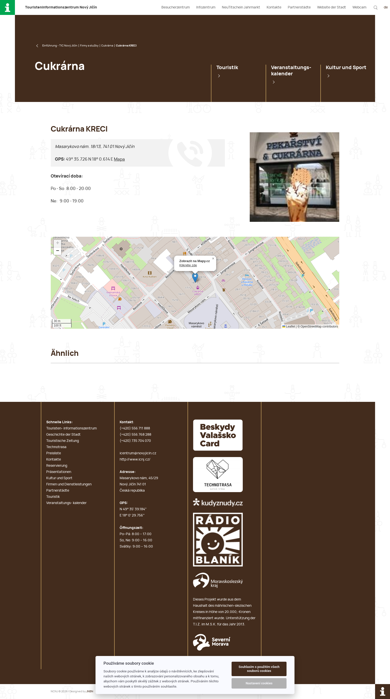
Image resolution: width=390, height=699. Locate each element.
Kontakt (126, 422)
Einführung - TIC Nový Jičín (59, 45)
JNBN (89, 691)
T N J (61, 7)
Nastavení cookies (259, 683)
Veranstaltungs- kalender (291, 70)
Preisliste (53, 453)
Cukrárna (107, 45)
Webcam (359, 7)
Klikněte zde (188, 265)
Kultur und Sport (346, 67)
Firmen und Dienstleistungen (69, 484)
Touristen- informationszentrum (71, 428)
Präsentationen (58, 472)
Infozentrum (205, 7)
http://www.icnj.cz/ (135, 459)
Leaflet (288, 326)
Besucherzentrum (175, 7)
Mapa (119, 159)
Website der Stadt (331, 7)
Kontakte (274, 7)
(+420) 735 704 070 (135, 441)
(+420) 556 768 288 (135, 434)
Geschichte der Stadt (63, 434)
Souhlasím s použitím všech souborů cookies (259, 669)
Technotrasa (56, 447)
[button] (195, 278)
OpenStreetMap (311, 326)
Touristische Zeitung (62, 441)
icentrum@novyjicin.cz (138, 453)
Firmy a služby (89, 45)
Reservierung (56, 465)
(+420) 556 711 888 (135, 428)
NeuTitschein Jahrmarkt (241, 7)
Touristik (227, 67)
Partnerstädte (299, 7)
